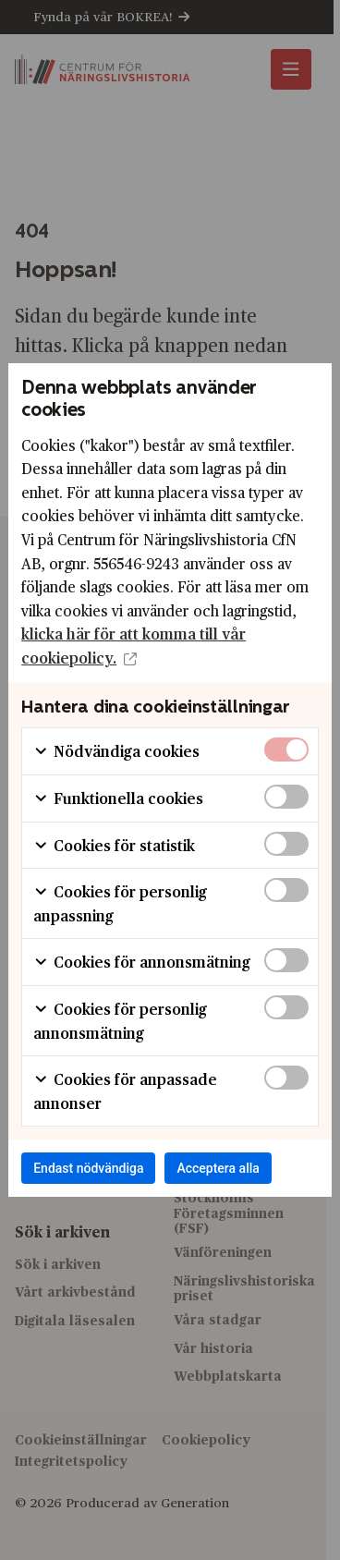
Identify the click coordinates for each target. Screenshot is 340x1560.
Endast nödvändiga (88, 1168)
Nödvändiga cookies (116, 751)
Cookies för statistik (114, 845)
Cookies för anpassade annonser (125, 1091)
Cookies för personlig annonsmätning (120, 1020)
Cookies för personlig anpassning (120, 903)
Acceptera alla (217, 1168)
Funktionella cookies (118, 798)
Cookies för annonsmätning (141, 961)
